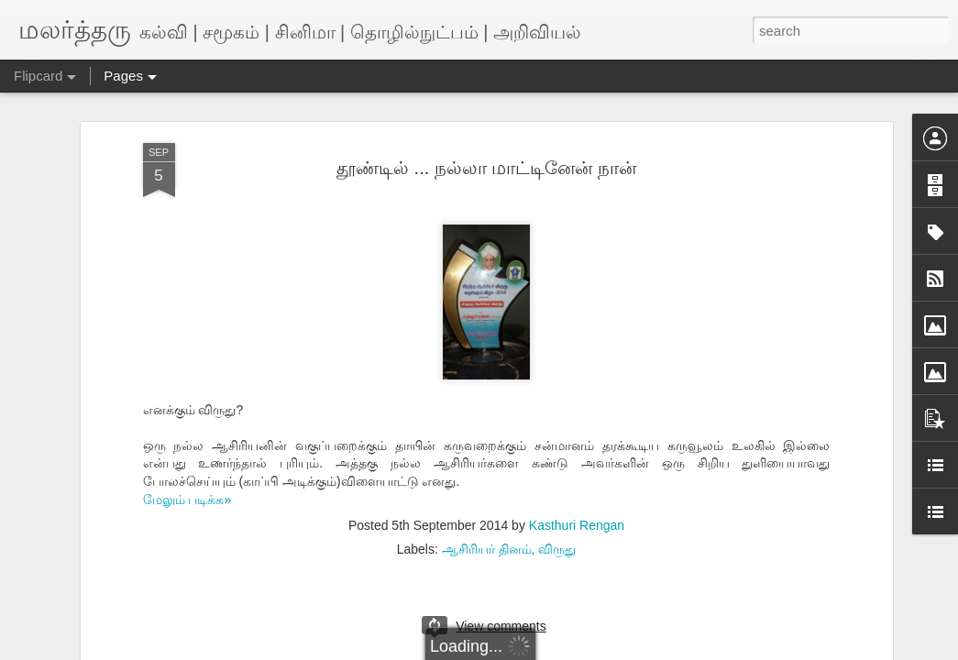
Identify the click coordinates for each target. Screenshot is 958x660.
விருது (557, 549)
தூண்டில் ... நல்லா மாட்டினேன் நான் (486, 168)
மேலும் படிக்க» (187, 499)
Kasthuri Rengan (576, 525)
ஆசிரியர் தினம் (487, 549)
